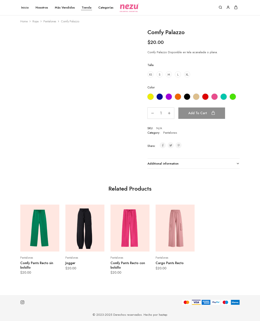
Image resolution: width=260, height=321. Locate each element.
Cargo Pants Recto (170, 263)
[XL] (187, 74)
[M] (169, 74)
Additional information (193, 163)
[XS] (150, 74)
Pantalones (49, 21)
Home (24, 21)
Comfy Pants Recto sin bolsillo (36, 265)
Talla (150, 65)
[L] (178, 74)
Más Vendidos (65, 7)
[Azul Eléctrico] (160, 97)
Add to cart (201, 113)
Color (151, 87)
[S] (160, 74)
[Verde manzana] (233, 97)
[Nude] (196, 97)
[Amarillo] (150, 97)
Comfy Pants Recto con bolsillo (127, 265)
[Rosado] (214, 97)
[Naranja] (178, 97)
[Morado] (169, 97)
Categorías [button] (105, 7)
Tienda (86, 7)
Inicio (25, 7)
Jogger (70, 263)
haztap (163, 314)
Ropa (35, 21)
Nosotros (42, 7)
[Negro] (187, 97)
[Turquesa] (224, 97)
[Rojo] (205, 97)
